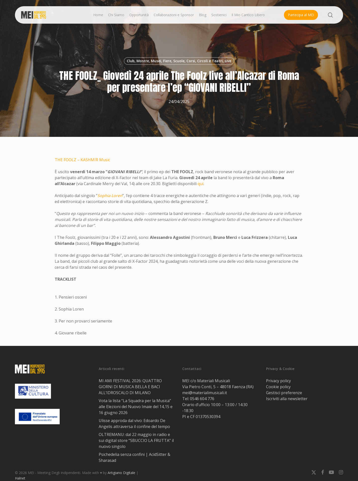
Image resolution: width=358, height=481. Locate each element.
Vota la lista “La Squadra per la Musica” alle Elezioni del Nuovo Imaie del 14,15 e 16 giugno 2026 (136, 406)
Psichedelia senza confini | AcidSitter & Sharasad (134, 457)
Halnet (20, 478)
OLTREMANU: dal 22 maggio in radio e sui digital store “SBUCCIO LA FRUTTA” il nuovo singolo (136, 440)
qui (200, 183)
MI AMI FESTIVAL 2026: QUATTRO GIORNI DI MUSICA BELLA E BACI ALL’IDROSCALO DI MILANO (130, 386)
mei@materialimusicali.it (204, 392)
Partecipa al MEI (301, 14)
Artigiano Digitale (121, 472)
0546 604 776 (202, 398)
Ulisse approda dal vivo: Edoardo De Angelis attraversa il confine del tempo (134, 423)
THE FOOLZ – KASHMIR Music (82, 159)
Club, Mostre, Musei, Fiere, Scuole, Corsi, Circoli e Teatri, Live (179, 60)
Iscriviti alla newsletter (287, 398)
